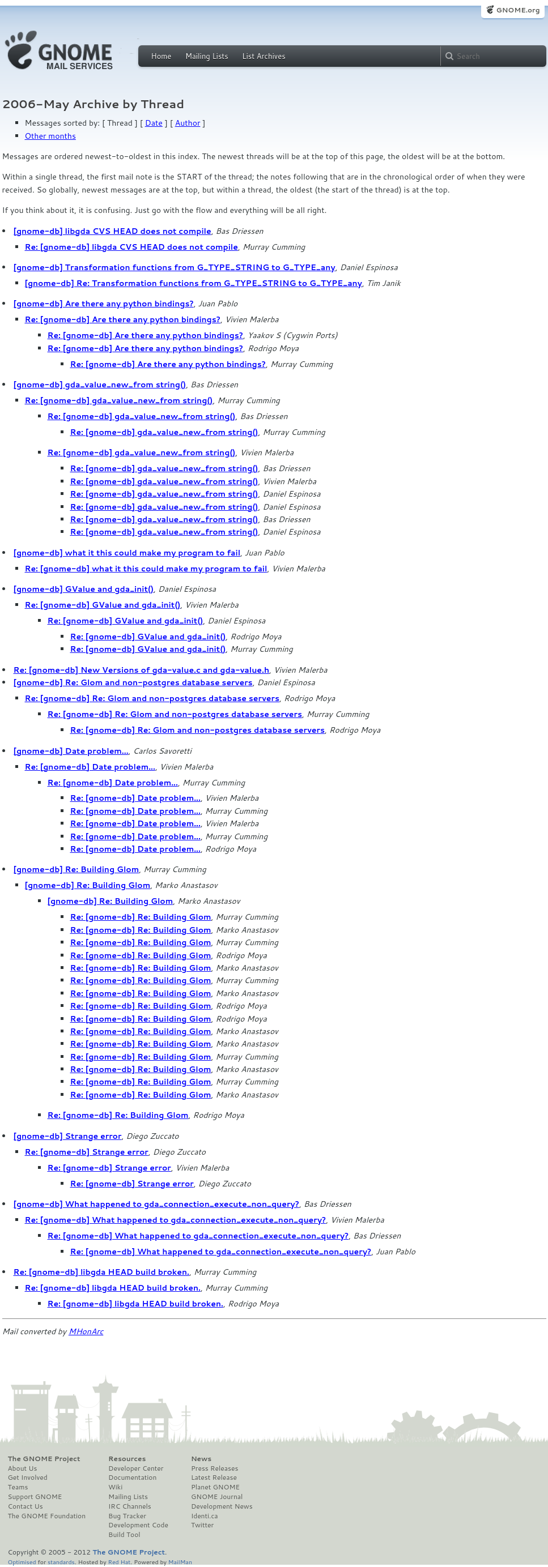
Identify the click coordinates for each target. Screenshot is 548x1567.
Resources (127, 1458)
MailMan (180, 1561)
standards (61, 1561)
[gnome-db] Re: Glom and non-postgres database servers (133, 682)
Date (154, 123)
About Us (22, 1468)
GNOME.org (517, 10)
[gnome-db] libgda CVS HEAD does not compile (112, 231)
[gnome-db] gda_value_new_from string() (100, 384)
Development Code (138, 1525)
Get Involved (28, 1477)
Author (188, 123)
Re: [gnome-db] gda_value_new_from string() (119, 400)
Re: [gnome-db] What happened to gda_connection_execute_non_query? (175, 1220)
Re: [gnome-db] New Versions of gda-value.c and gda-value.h (142, 670)
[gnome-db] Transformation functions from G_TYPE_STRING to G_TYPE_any (174, 267)
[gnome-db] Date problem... (71, 751)
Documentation (132, 1477)
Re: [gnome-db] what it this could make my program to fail (146, 568)
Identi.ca (204, 1516)
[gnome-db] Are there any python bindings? (104, 303)
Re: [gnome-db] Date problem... (90, 766)
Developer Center (135, 1468)
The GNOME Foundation (47, 1516)
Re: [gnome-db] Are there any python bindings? (122, 319)
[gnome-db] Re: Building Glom (76, 869)
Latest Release (214, 1477)
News (201, 1458)
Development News (222, 1506)
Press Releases (214, 1468)
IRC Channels (129, 1506)
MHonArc (86, 1331)
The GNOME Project (44, 1458)
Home (161, 56)
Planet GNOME (215, 1487)
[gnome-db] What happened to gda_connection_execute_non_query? (156, 1204)
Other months (50, 136)
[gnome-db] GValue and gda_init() (84, 589)
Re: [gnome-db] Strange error (86, 1152)
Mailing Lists (206, 56)
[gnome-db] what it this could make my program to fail (127, 552)
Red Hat (119, 1561)
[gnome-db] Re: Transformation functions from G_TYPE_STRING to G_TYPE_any (194, 283)
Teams (18, 1487)
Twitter (202, 1525)
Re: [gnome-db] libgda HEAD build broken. (101, 1272)
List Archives (263, 56)
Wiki (115, 1487)
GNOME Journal (217, 1496)
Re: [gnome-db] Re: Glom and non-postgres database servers (152, 698)
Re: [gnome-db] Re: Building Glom (140, 917)
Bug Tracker (127, 1516)
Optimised (22, 1561)
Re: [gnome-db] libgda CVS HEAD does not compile (131, 247)
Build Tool (124, 1534)
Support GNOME (35, 1496)
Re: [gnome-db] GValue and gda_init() (103, 604)
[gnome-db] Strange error (68, 1136)
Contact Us (25, 1506)
